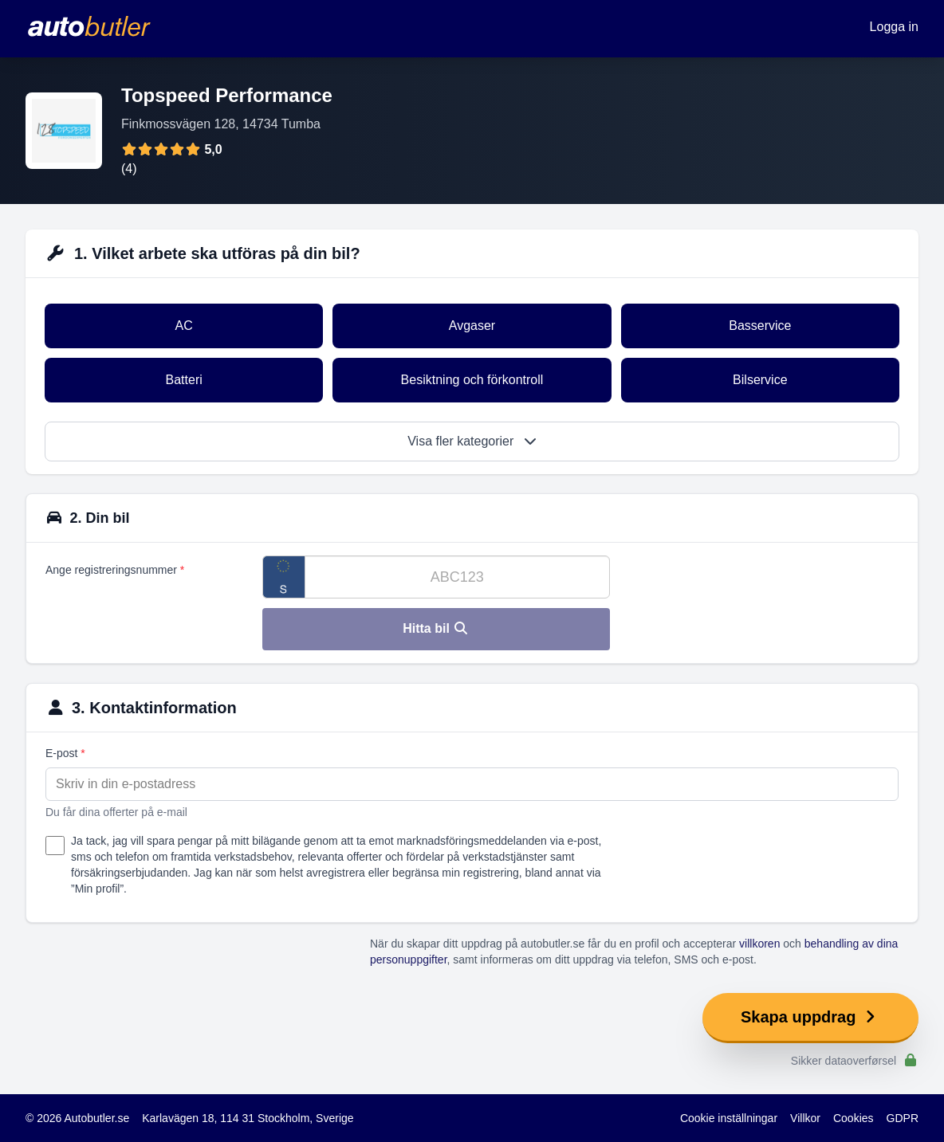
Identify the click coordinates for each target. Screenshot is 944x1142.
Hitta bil (436, 628)
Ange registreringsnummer (114, 569)
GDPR (902, 1118)
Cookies (853, 1118)
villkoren (759, 943)
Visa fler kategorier (472, 441)
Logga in (894, 26)
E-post (65, 753)
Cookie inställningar (728, 1118)
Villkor (805, 1118)
